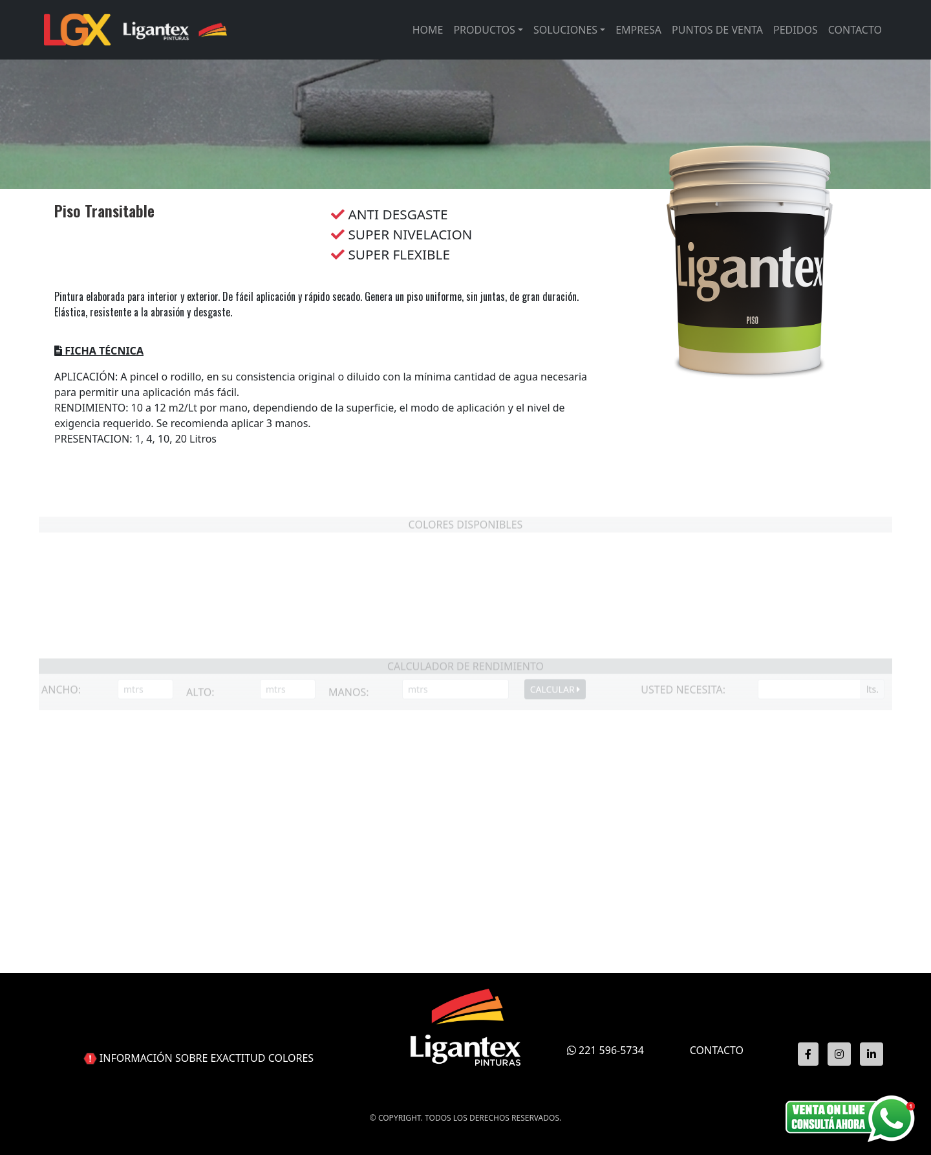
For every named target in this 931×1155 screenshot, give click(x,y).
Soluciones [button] (565, 30)
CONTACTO (717, 1050)
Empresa (638, 30)
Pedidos (795, 30)
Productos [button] (484, 30)
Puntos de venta (717, 30)
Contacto (855, 30)
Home (428, 30)
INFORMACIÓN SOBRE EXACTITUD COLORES (207, 1058)
